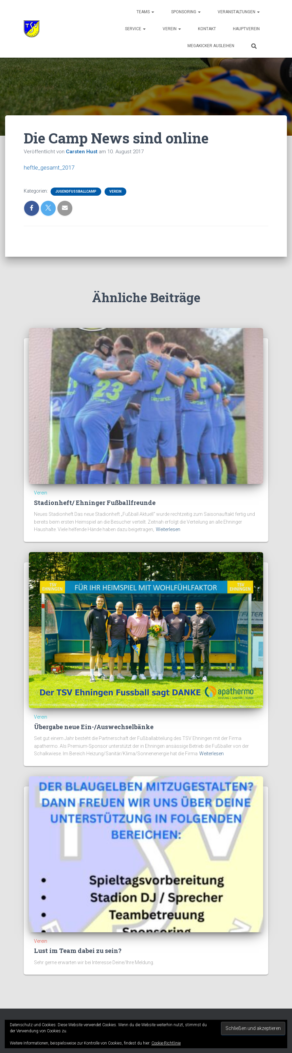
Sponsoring (186, 11)
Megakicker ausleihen (210, 45)
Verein (172, 28)
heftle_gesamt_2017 (51, 167)
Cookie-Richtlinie (166, 1043)
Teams (145, 11)
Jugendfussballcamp (75, 191)
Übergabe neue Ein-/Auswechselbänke (93, 726)
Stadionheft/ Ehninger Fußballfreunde (95, 502)
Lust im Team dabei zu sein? (78, 951)
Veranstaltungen (239, 11)
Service (135, 28)
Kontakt (207, 28)
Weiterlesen (168, 529)
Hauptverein (246, 28)
